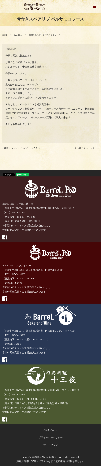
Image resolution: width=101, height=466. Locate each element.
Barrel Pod (18, 35)
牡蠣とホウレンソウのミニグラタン (22, 148)
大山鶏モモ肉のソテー (86, 148)
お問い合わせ (50, 430)
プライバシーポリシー (51, 437)
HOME (4, 35)
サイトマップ (50, 445)
